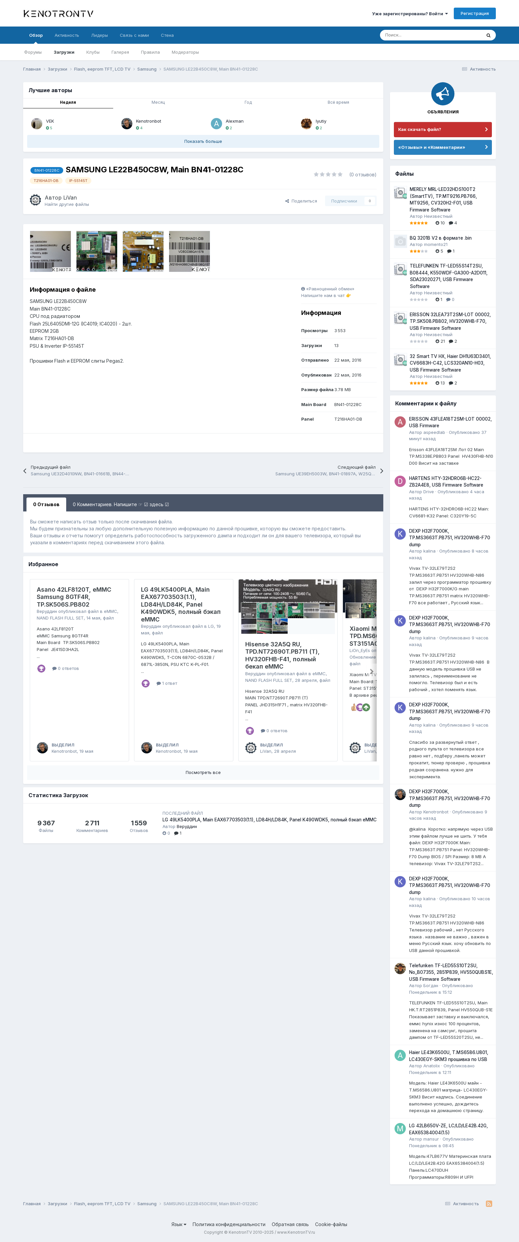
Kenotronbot (148, 121)
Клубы (93, 52)
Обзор (36, 38)
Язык (178, 1224)
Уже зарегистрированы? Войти (410, 13)
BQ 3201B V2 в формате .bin (441, 238)
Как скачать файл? (419, 129)
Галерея (120, 52)
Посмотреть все (203, 772)
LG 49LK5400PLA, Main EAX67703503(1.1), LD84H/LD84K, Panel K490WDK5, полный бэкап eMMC (181, 604)
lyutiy (321, 121)
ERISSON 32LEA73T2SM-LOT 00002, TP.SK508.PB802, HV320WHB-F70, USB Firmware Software (450, 321)
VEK (50, 121)
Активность (67, 35)
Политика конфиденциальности (229, 1224)
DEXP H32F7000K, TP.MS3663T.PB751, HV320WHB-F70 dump (449, 537)
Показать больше (203, 141)
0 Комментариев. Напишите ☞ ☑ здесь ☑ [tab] (121, 504)
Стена (167, 35)
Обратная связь (290, 1224)
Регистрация (475, 13)
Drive (428, 491)
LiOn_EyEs (360, 650)
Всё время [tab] (338, 102)
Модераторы (185, 52)
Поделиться (301, 201)
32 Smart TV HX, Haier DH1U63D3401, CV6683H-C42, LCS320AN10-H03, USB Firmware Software (450, 363)
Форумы (33, 52)
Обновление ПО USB (371, 657)
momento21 (436, 244)
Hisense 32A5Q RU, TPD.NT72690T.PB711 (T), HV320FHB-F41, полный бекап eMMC (282, 655)
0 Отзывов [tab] (46, 504)
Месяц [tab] (158, 102)
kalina (429, 551)
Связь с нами (134, 35)
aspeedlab (434, 432)
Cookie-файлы (331, 1224)
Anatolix (431, 1065)
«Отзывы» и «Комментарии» (431, 147)
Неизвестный (438, 216)
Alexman (235, 121)
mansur (431, 1139)
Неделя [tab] (68, 102)
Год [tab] (248, 102)
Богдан (430, 985)
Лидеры (99, 35)
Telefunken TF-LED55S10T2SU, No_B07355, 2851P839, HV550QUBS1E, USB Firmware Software (451, 972)
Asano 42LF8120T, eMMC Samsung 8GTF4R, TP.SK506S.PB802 (74, 597)
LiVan (70, 197)
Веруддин (47, 611)
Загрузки (64, 52)
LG (211, 626)
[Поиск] (414, 35)
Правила (150, 52)
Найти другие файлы (67, 204)
